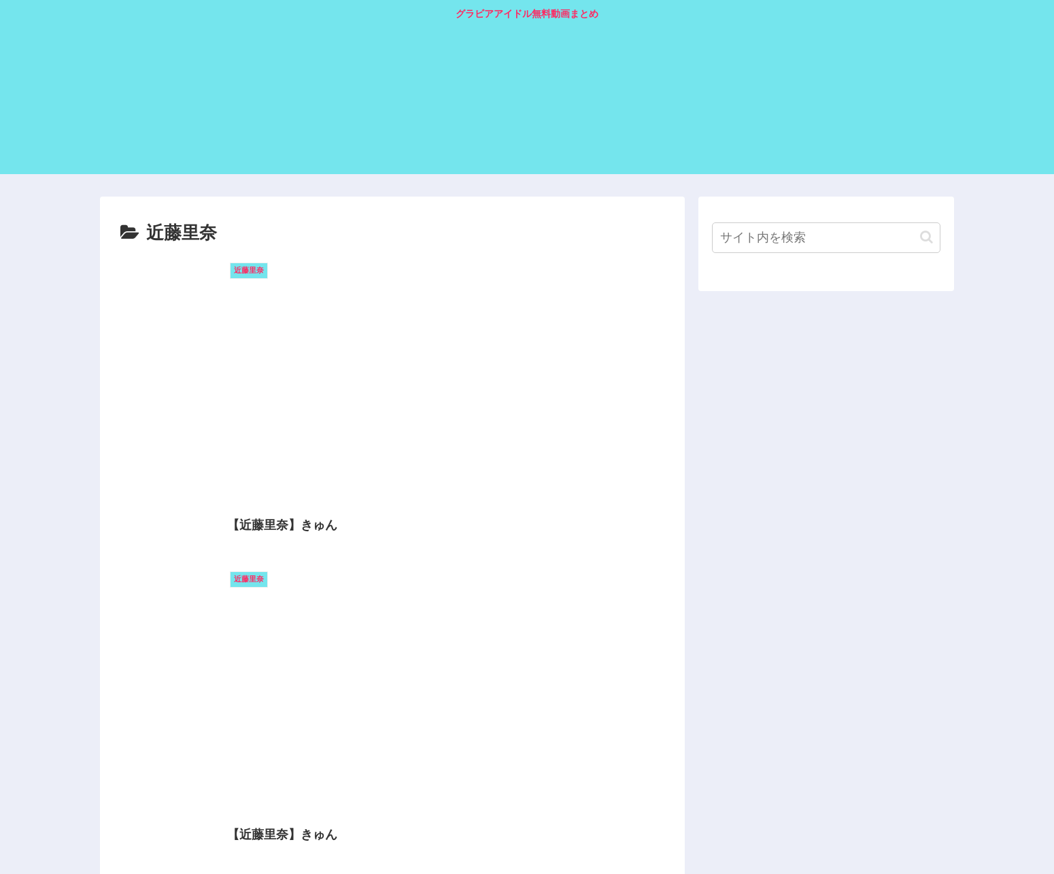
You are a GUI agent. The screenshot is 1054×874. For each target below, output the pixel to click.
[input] (826, 237)
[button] (926, 237)
